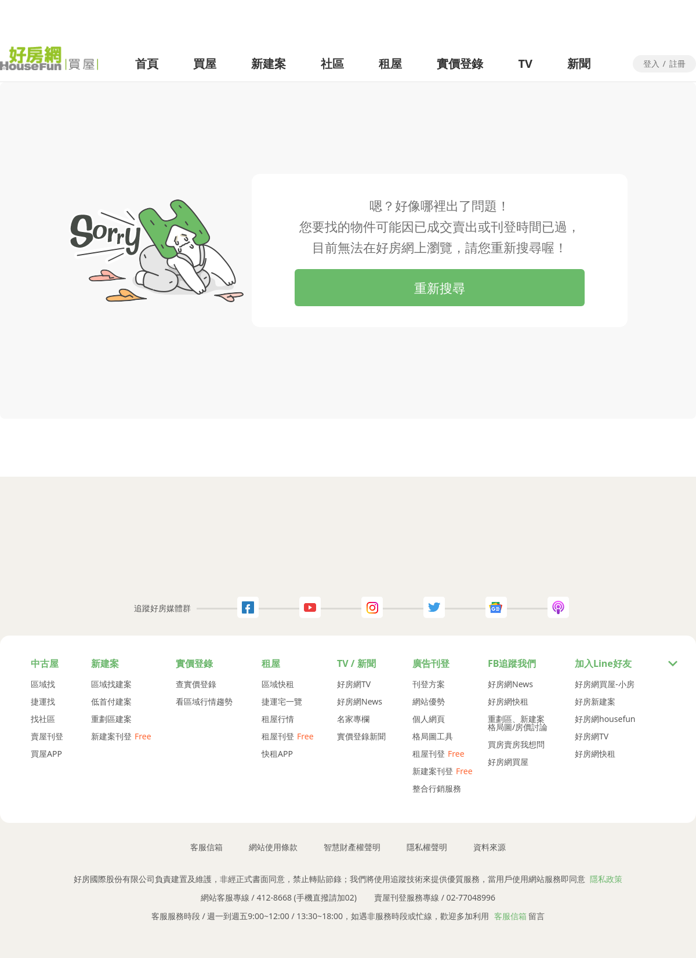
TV (525, 63)
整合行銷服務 (436, 789)
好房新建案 (595, 702)
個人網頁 (428, 719)
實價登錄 (460, 63)
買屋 (204, 63)
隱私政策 (606, 878)
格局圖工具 (432, 736)
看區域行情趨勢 (204, 702)
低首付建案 (111, 702)
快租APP (277, 754)
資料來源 (489, 847)
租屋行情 (278, 719)
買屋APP (46, 754)
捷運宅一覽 (282, 702)
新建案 (268, 63)
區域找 (43, 684)
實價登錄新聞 (361, 736)
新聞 (578, 63)
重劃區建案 (111, 719)
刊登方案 (428, 684)
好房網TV (354, 684)
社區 (332, 63)
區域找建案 (111, 684)
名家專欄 (353, 719)
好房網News (359, 702)
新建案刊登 (111, 736)
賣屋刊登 (47, 736)
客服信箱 (206, 847)
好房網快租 (508, 702)
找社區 (43, 719)
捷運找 (43, 702)
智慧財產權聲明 (352, 847)
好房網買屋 (508, 762)
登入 (651, 64)
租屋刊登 (278, 736)
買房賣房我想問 (516, 745)
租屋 (390, 63)
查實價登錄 (196, 684)
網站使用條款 (273, 847)
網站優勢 (428, 702)
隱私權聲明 (427, 847)
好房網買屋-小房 (605, 684)
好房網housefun (605, 719)
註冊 (677, 64)
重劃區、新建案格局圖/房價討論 (518, 723)
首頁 (146, 63)
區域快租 (278, 684)
